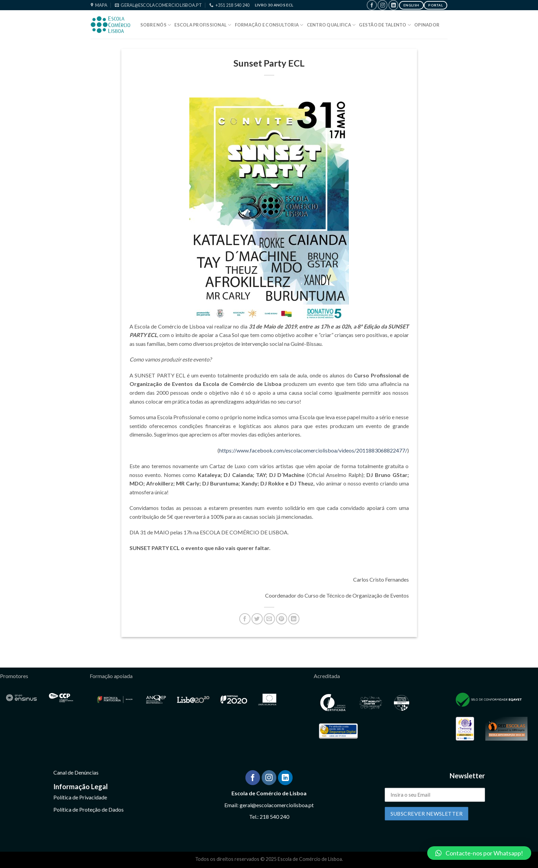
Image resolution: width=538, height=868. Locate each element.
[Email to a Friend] (269, 618)
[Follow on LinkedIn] (393, 5)
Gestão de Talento (385, 25)
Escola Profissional (202, 25)
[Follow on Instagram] (382, 5)
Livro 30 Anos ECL (274, 5)
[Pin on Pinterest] (281, 618)
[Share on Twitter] (257, 618)
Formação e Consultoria (269, 25)
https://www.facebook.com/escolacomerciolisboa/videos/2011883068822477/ (313, 450)
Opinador (426, 25)
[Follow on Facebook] (372, 5)
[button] (479, 853)
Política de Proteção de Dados (88, 809)
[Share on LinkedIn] (293, 618)
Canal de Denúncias (76, 772)
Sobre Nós (155, 25)
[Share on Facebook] (244, 618)
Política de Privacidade (80, 797)
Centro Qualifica (331, 25)
